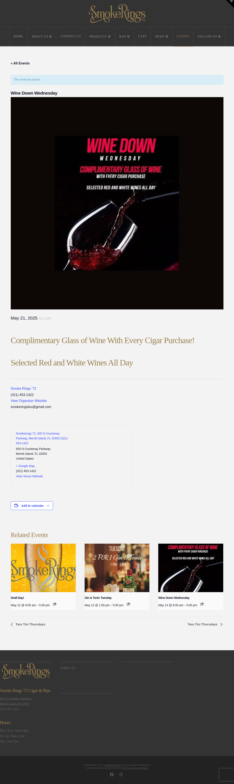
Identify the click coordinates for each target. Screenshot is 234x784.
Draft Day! (17, 597)
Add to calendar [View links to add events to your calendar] (32, 505)
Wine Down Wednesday (173, 597)
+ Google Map (25, 466)
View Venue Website (29, 476)
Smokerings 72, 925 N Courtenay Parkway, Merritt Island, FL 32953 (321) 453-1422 (42, 438)
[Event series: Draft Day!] (54, 604)
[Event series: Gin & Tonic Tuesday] (128, 604)
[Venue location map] (100, 458)
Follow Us (68, 668)
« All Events (20, 63)
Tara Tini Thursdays (30, 624)
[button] (230, 4)
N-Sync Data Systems (135, 768)
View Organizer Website (29, 401)
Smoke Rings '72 (113, 765)
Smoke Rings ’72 (23, 388)
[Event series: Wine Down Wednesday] (201, 604)
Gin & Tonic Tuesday (98, 597)
